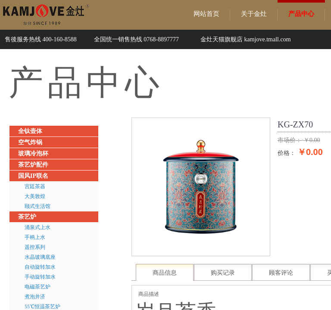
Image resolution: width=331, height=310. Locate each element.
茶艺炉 (27, 217)
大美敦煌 (35, 196)
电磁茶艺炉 (37, 287)
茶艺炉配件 (33, 164)
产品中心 (301, 13)
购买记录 (223, 273)
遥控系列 (35, 247)
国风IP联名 (33, 176)
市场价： (290, 140)
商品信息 (165, 273)
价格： (287, 152)
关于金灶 (254, 13)
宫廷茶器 (35, 186)
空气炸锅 (30, 142)
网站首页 (206, 13)
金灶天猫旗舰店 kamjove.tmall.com (245, 39)
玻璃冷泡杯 (33, 153)
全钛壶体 (30, 131)
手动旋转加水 (40, 277)
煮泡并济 (35, 297)
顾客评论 (281, 273)
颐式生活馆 (37, 206)
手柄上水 (35, 237)
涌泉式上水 (37, 227)
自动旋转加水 (40, 267)
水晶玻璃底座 (40, 257)
